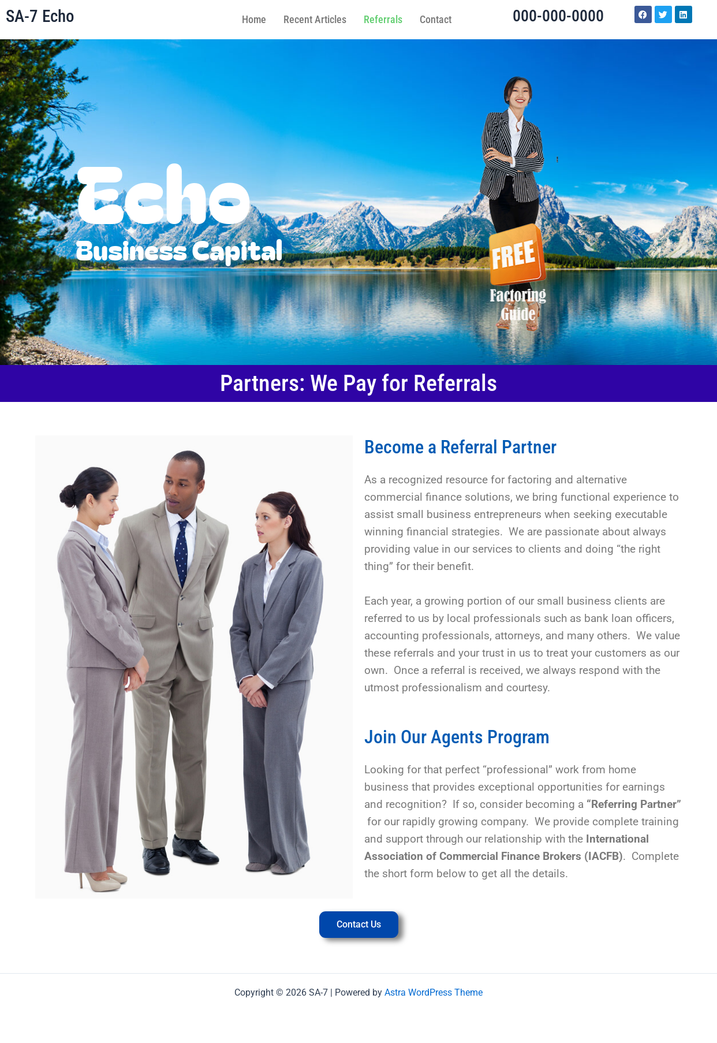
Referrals (383, 19)
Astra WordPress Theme (433, 992)
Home (254, 19)
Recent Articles (314, 19)
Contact (435, 19)
